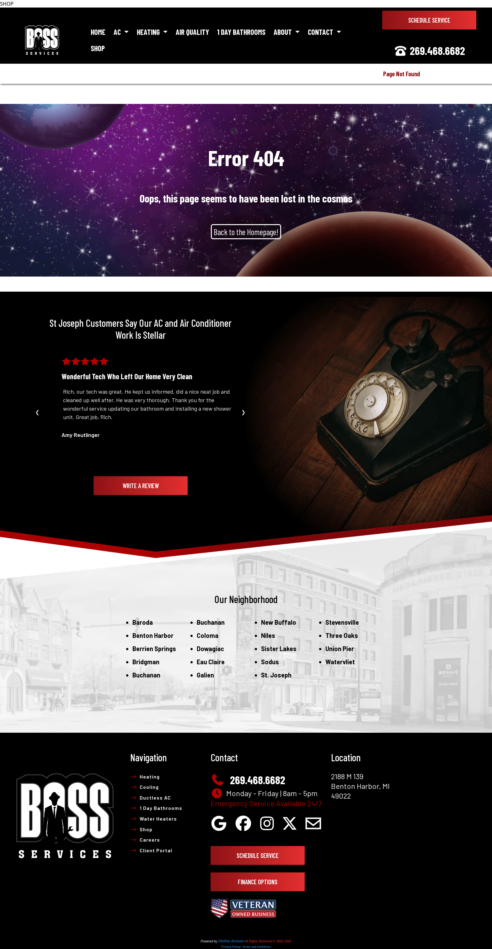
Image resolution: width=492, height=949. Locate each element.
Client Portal (151, 850)
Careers (145, 840)
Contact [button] (321, 31)
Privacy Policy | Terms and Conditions (246, 946)
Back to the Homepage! (246, 232)
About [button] (283, 31)
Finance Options (257, 882)
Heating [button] (149, 31)
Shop (98, 48)
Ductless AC (150, 798)
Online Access (231, 941)
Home (98, 31)
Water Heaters (153, 819)
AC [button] (118, 31)
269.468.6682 (429, 50)
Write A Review (141, 485)
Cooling (144, 787)
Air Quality (192, 31)
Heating (145, 776)
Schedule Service (429, 20)
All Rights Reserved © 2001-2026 (268, 941)
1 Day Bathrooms (241, 31)
